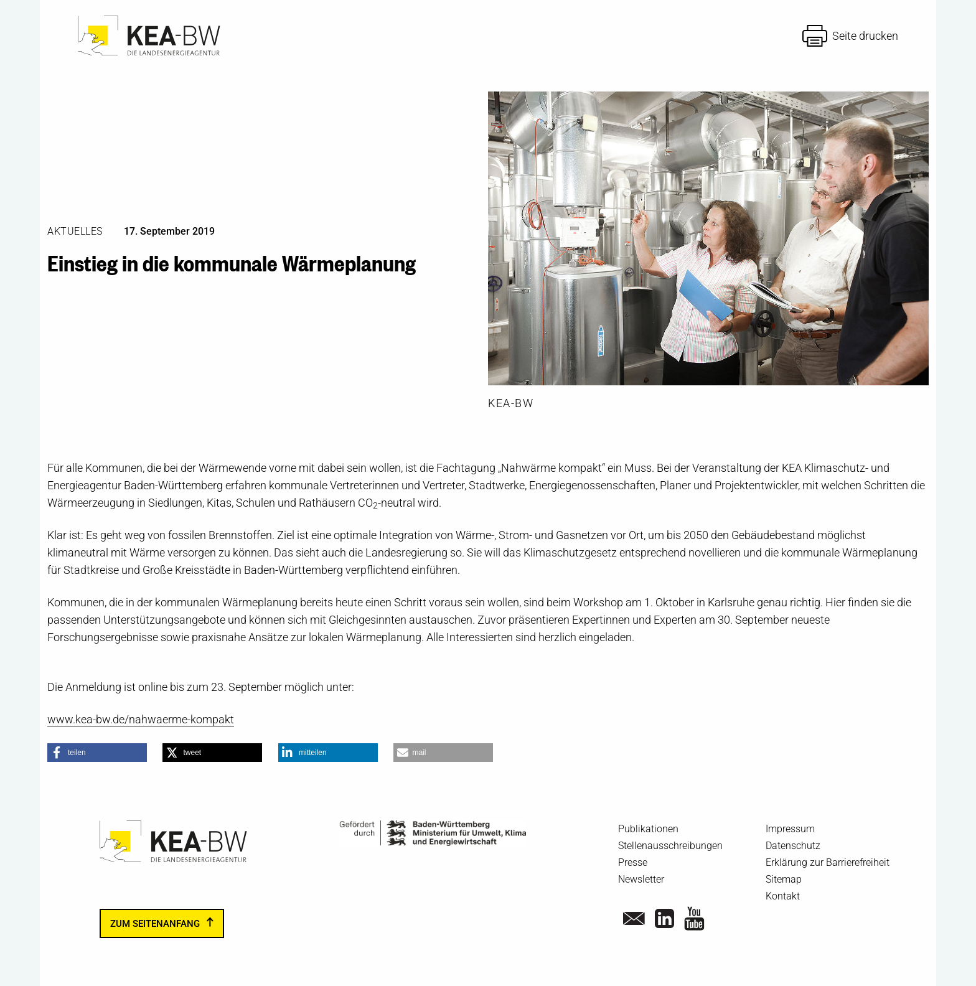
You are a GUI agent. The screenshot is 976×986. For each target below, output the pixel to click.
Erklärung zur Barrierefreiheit (827, 862)
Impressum (790, 829)
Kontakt (783, 896)
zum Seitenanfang (155, 923)
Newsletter (641, 879)
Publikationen (648, 829)
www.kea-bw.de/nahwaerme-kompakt (140, 719)
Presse (632, 862)
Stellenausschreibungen (670, 846)
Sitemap (784, 879)
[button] (97, 752)
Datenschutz (793, 846)
